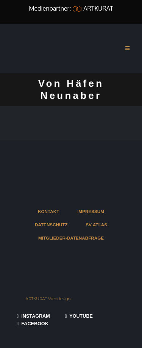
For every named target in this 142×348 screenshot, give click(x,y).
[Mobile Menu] (127, 48)
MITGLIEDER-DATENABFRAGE (71, 237)
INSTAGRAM (33, 316)
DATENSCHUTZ (51, 224)
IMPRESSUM (90, 211)
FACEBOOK (32, 323)
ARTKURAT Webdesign (47, 298)
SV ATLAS (97, 224)
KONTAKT (48, 211)
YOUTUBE (79, 316)
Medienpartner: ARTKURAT (71, 8)
